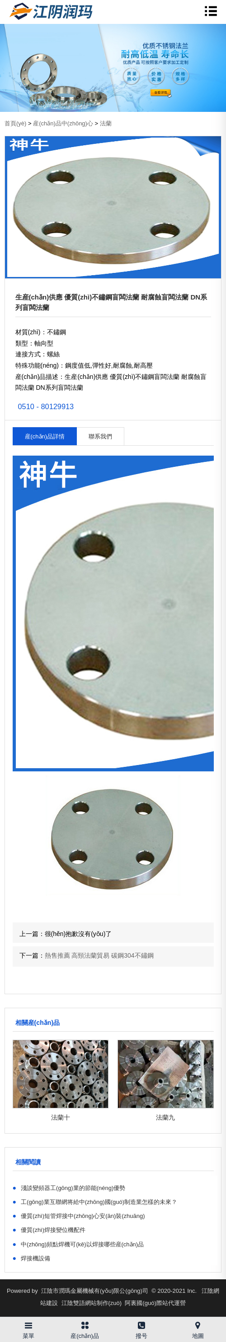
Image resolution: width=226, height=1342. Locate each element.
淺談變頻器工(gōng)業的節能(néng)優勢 (69, 1187)
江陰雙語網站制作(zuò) (91, 1303)
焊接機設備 (32, 1258)
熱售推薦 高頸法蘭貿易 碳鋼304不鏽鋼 (99, 955)
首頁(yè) (15, 123)
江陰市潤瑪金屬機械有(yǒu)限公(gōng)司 (94, 1290)
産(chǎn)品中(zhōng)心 (63, 123)
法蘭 (106, 123)
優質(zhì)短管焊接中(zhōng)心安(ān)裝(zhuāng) (79, 1215)
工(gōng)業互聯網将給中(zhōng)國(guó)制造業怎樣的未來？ (95, 1201)
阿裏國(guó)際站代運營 (155, 1303)
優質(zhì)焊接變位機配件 (49, 1229)
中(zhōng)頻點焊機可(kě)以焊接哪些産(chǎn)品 (78, 1244)
